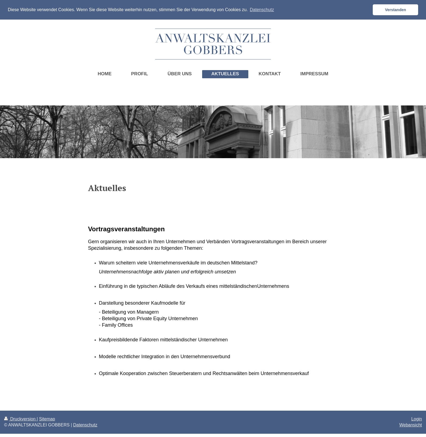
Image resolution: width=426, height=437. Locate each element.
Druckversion (20, 418)
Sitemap (47, 418)
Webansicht (410, 424)
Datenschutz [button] (262, 9)
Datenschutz (85, 424)
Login (416, 418)
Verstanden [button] (395, 10)
